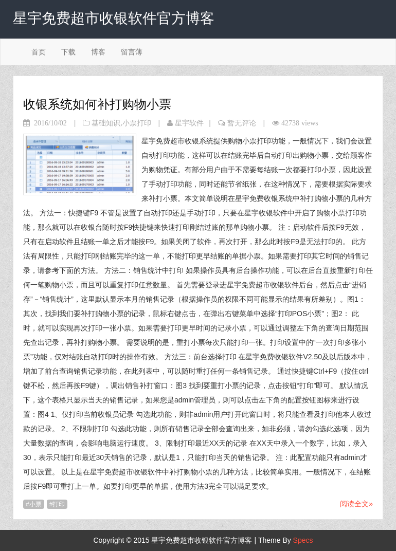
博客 (98, 52)
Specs (303, 540)
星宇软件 (189, 122)
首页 (38, 52)
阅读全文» (356, 504)
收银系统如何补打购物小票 (97, 104)
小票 (35, 504)
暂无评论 (241, 122)
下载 (68, 52)
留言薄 (131, 52)
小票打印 (136, 122)
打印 (58, 504)
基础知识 (106, 122)
